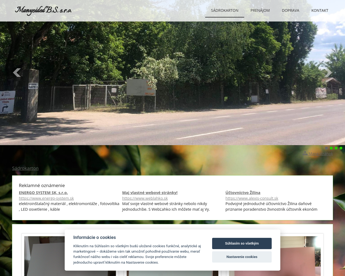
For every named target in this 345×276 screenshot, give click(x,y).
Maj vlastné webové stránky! (172, 195)
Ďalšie (327, 72)
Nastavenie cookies (241, 257)
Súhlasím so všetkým (242, 243)
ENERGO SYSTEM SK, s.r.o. (69, 195)
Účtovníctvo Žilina (276, 195)
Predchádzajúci (17, 72)
